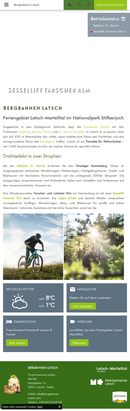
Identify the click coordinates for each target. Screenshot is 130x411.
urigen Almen (67, 198)
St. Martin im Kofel (71, 132)
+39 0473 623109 (50, 402)
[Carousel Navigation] (65, 55)
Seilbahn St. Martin (31, 166)
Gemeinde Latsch (96, 127)
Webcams (79, 343)
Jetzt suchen (17, 343)
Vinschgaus (47, 141)
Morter (36, 132)
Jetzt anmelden (83, 306)
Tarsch (47, 132)
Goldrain (24, 132)
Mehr (40, 406)
